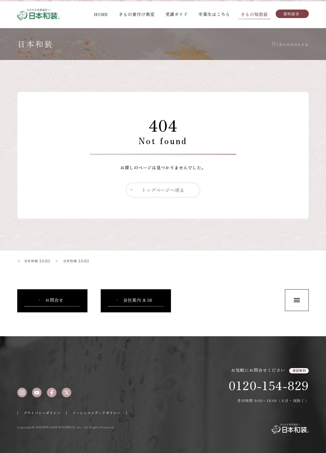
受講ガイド (176, 14)
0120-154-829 (268, 385)
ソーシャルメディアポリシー (96, 412)
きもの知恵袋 (254, 14)
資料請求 (293, 13)
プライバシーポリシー (42, 412)
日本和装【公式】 (38, 260)
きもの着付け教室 (137, 14)
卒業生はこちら (214, 14)
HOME (101, 14)
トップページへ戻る (156, 190)
